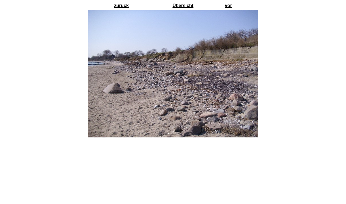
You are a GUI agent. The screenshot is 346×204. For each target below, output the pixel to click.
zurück (121, 5)
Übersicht (182, 5)
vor (228, 5)
